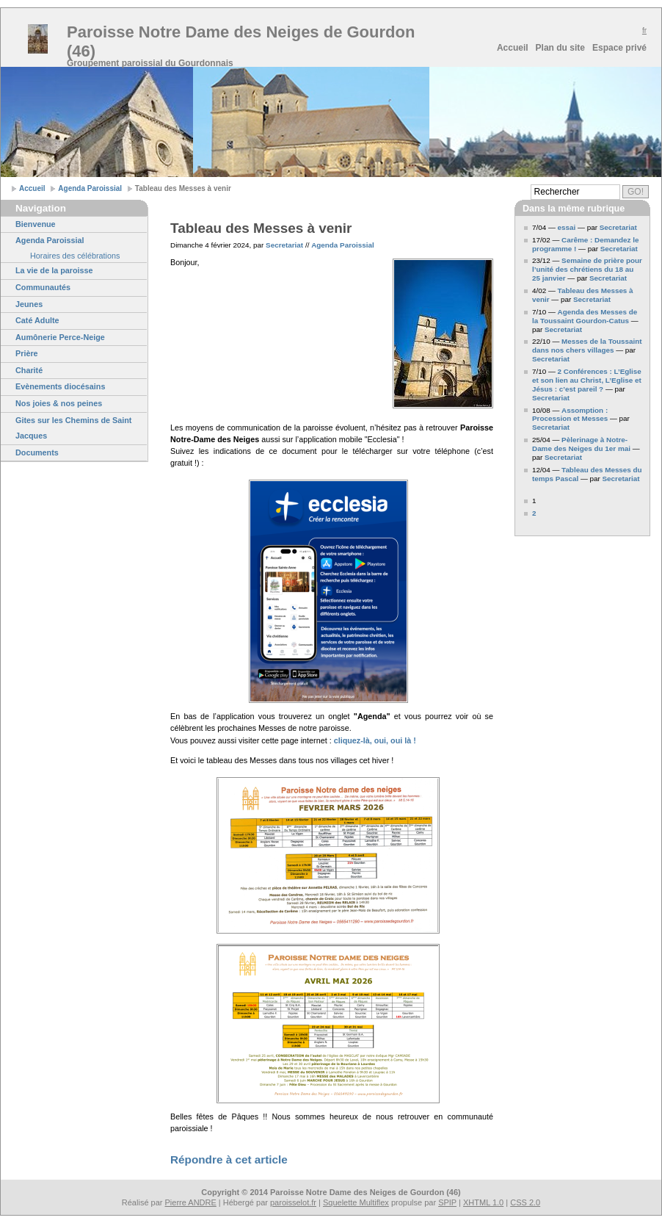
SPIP (447, 1202)
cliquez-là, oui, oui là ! (375, 740)
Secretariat (284, 245)
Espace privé (619, 48)
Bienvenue (35, 224)
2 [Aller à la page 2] (534, 513)
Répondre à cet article (229, 1159)
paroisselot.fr (293, 1202)
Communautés (42, 287)
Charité (29, 370)
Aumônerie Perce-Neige (60, 337)
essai (567, 227)
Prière (26, 353)
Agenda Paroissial (90, 188)
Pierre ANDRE (191, 1202)
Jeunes (29, 304)
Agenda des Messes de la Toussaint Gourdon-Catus (584, 316)
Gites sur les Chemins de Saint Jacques (73, 428)
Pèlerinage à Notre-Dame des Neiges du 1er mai (581, 444)
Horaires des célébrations (75, 255)
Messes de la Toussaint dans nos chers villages (587, 345)
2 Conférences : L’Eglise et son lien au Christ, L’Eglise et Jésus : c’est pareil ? (586, 380)
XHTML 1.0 (483, 1202)
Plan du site (560, 48)
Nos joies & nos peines (58, 403)
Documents (37, 452)
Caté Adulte (37, 320)
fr (644, 30)
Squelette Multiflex (356, 1202)
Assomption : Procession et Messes (570, 414)
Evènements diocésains (60, 386)
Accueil (512, 48)
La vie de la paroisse (54, 270)
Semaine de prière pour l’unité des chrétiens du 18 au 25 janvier (587, 269)
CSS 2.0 (525, 1202)
